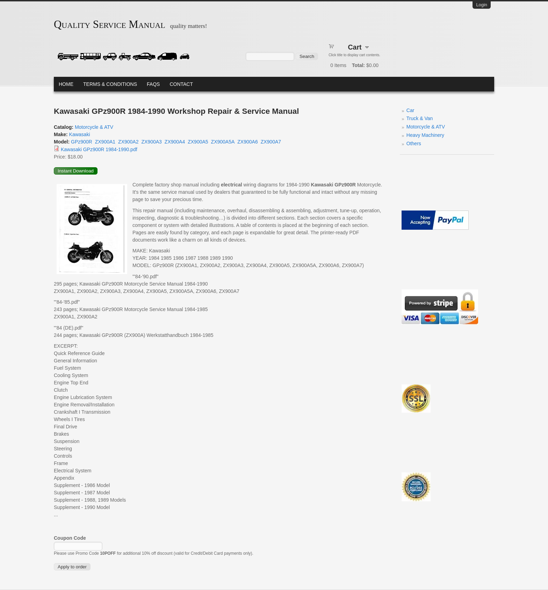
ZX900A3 (151, 142)
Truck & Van (419, 118)
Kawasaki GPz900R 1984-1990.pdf (99, 149)
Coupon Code (70, 538)
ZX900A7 (271, 142)
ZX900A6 (247, 142)
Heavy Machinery (425, 135)
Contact (181, 84)
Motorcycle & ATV (94, 127)
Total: (358, 65)
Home (66, 84)
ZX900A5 (198, 142)
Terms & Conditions (110, 84)
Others (413, 143)
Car (410, 110)
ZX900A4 (175, 142)
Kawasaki (79, 134)
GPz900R (81, 142)
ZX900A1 (105, 142)
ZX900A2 (128, 142)
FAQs (153, 84)
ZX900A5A (223, 142)
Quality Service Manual (109, 24)
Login (481, 4)
